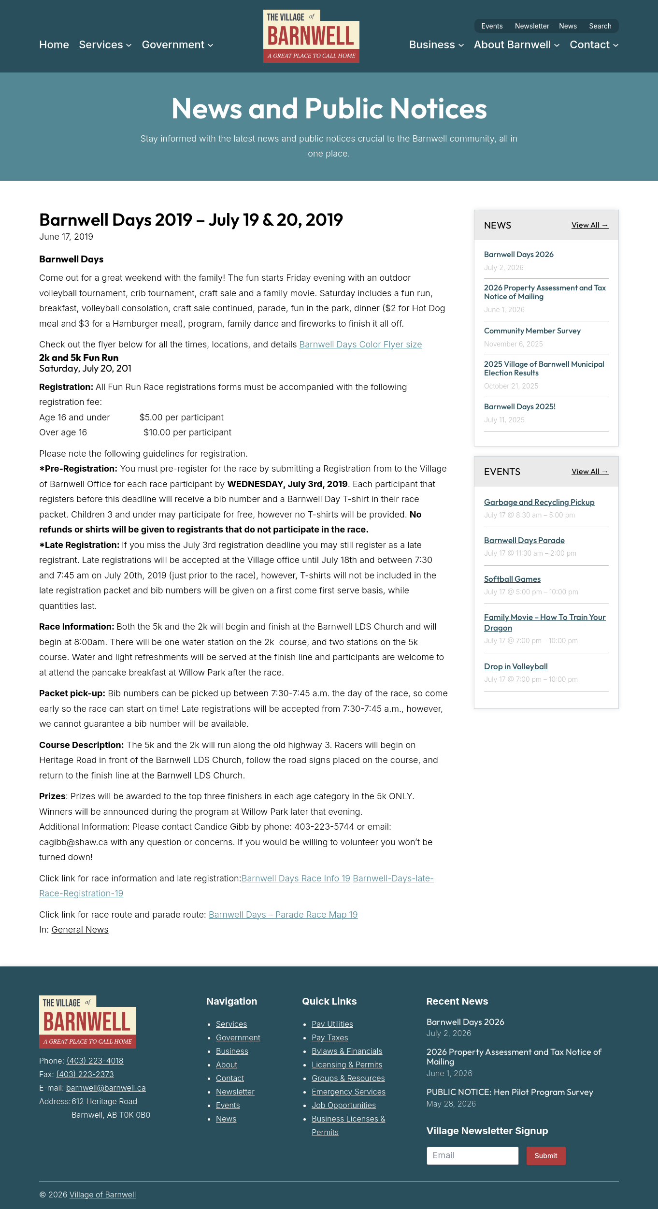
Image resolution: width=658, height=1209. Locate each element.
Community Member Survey (535, 331)
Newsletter (532, 26)
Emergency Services (349, 1091)
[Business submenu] (461, 44)
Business (232, 1051)
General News (79, 929)
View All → (590, 225)
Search (600, 26)
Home (54, 44)
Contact (230, 1078)
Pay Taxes (330, 1037)
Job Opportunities (344, 1105)
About (226, 1064)
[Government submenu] (210, 44)
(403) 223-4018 (95, 1060)
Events (492, 26)
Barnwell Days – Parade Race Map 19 (283, 914)
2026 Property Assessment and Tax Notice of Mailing (540, 293)
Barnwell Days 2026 (520, 254)
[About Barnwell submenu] (557, 44)
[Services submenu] (129, 44)
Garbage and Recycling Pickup (539, 503)
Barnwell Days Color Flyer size (361, 344)
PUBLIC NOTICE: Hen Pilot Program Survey (510, 1092)
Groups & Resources (348, 1078)
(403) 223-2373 (85, 1074)
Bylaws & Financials (347, 1051)
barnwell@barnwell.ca (106, 1087)
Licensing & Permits (347, 1064)
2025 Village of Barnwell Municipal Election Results (530, 369)
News (568, 26)
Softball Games (512, 580)
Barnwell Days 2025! (521, 408)
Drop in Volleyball (516, 667)
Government (238, 1037)
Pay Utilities (332, 1024)
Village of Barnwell (103, 1194)
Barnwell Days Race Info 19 (296, 878)
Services (231, 1024)
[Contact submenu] (616, 44)
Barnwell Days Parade (524, 541)
